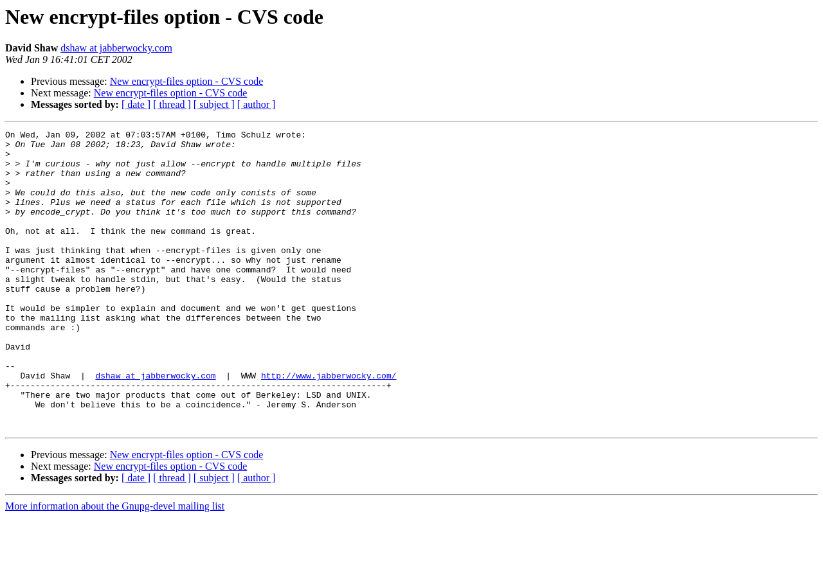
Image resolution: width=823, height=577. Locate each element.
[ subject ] (214, 104)
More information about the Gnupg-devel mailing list (114, 565)
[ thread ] (172, 104)
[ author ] (256, 104)
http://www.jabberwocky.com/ (329, 425)
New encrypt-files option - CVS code (187, 81)
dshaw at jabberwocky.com (116, 47)
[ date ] (136, 104)
